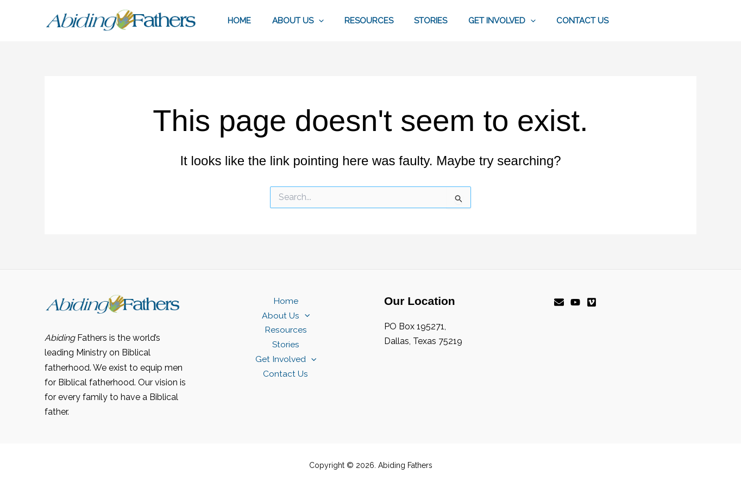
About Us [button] (318, 20)
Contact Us (584, 21)
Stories (442, 21)
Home (264, 21)
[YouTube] (575, 302)
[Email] (559, 302)
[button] (339, 20)
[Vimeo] (591, 302)
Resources (384, 21)
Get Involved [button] (508, 20)
